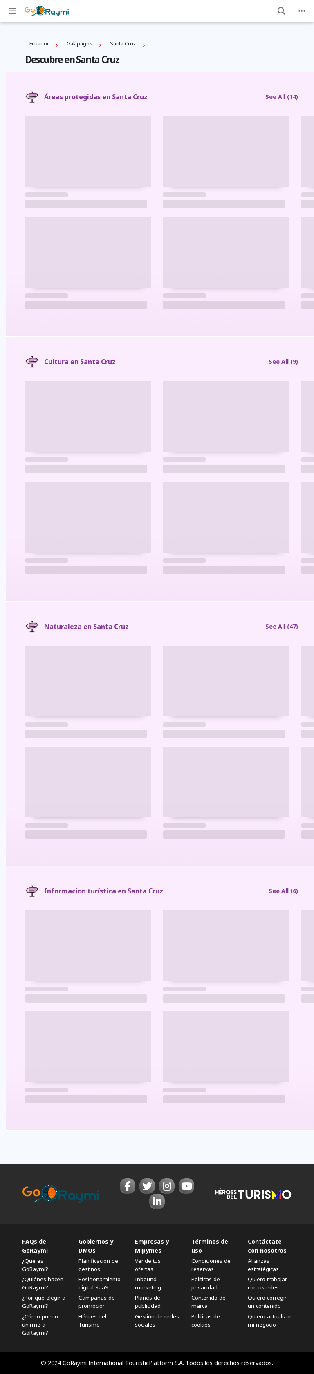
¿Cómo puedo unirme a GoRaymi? (40, 1324)
